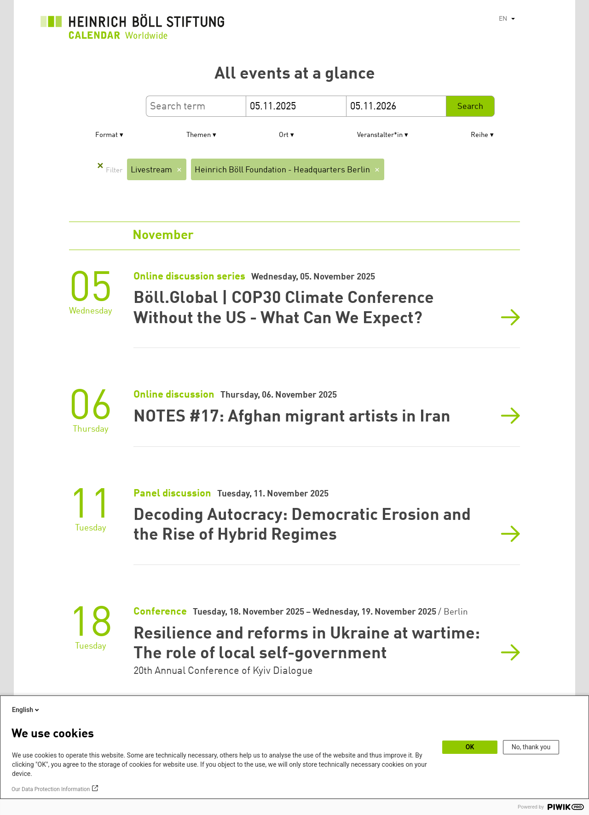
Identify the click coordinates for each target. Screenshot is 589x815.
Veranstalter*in (380, 135)
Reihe (479, 135)
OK (470, 747)
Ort (284, 135)
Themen (198, 135)
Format (106, 135)
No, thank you (531, 747)
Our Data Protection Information (51, 789)
